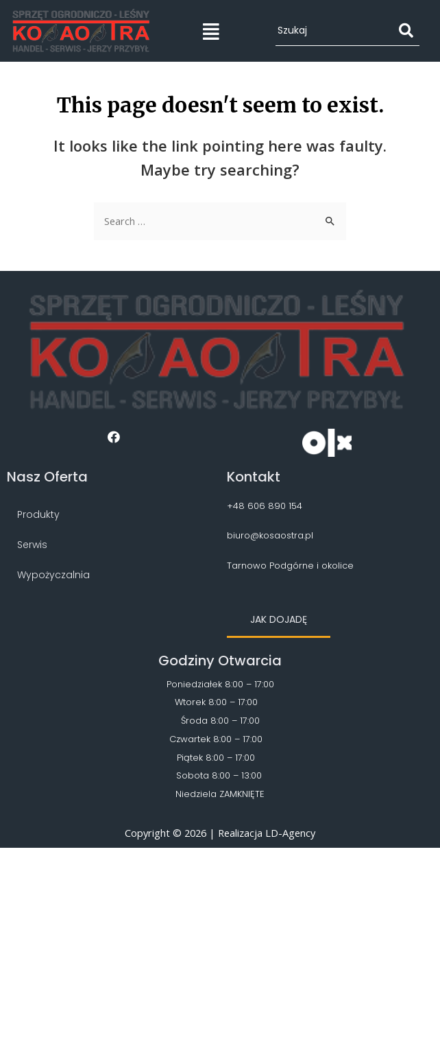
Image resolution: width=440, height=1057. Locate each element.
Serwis (32, 544)
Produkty (38, 514)
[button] (278, 620)
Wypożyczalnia (53, 575)
